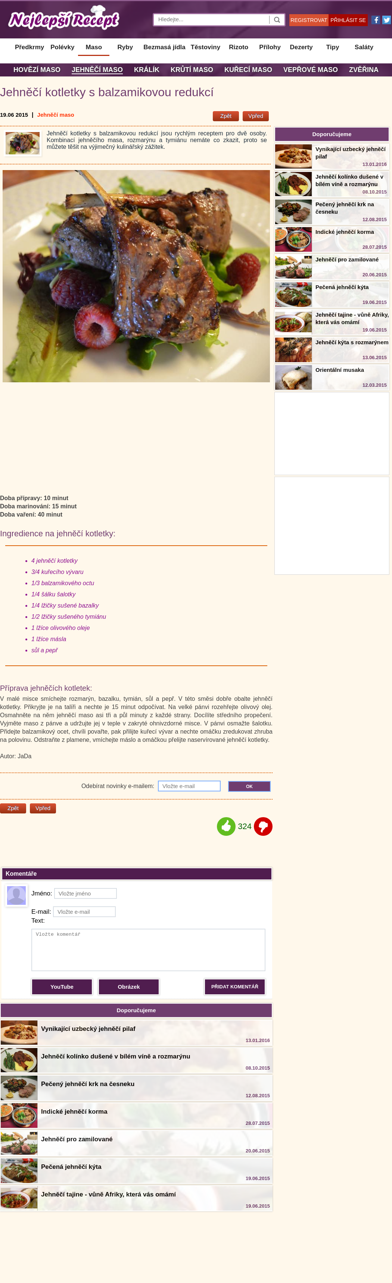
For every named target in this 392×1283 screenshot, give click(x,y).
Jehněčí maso (97, 69)
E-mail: (73, 911)
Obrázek (129, 987)
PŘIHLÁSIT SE (348, 20)
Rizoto (238, 47)
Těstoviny (205, 47)
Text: (38, 920)
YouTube (62, 987)
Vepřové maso (310, 69)
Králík (146, 69)
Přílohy (270, 47)
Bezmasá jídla (164, 47)
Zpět (225, 116)
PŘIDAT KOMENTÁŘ (234, 986)
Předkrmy (29, 47)
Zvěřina (364, 69)
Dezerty (301, 47)
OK (249, 786)
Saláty (364, 47)
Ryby (125, 47)
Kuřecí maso (248, 69)
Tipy (332, 47)
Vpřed (255, 116)
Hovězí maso (36, 69)
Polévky (62, 47)
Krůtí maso (192, 69)
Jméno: (74, 893)
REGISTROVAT (308, 20)
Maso (94, 47)
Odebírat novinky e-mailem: (151, 786)
